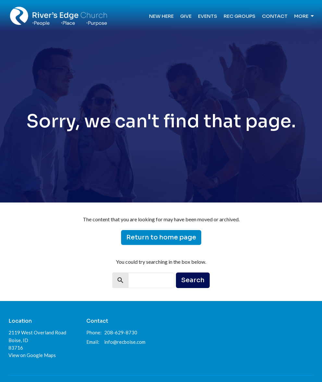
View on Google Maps (32, 355)
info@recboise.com (124, 342)
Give (186, 16)
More (304, 16)
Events (207, 16)
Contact (275, 16)
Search (192, 280)
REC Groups (239, 16)
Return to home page (161, 237)
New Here (161, 16)
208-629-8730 (120, 332)
